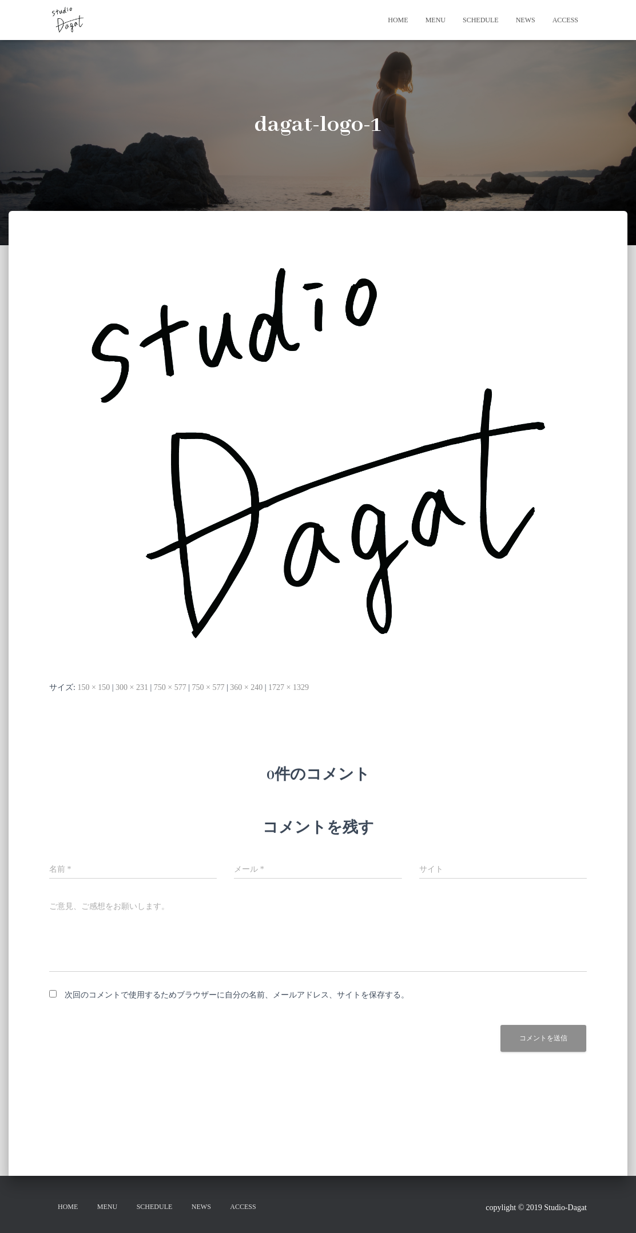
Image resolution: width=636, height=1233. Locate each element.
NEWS (525, 20)
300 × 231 (132, 687)
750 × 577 (170, 687)
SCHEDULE (481, 20)
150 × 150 (93, 687)
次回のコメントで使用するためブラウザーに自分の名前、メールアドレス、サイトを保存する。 (237, 995)
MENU (436, 20)
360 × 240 (246, 687)
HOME (398, 20)
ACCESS (565, 20)
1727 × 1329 (288, 687)
